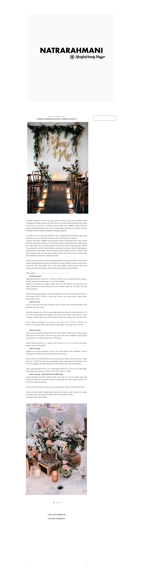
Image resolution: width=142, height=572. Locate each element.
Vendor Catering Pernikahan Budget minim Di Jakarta (52, 273)
